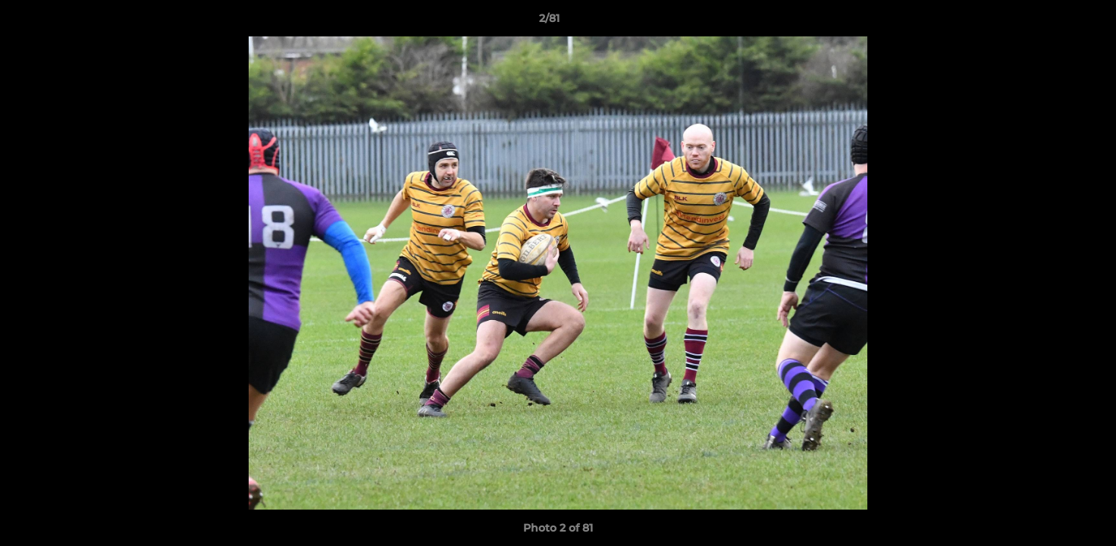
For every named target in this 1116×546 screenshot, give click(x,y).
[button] (1052, 22)
